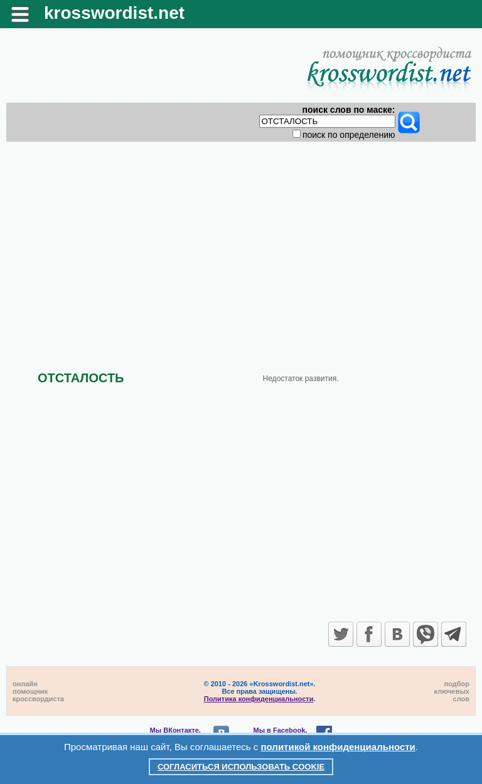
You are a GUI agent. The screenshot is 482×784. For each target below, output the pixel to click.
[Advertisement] (241, 245)
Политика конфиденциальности (259, 699)
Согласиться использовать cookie (241, 766)
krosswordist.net (114, 13)
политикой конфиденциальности (338, 746)
